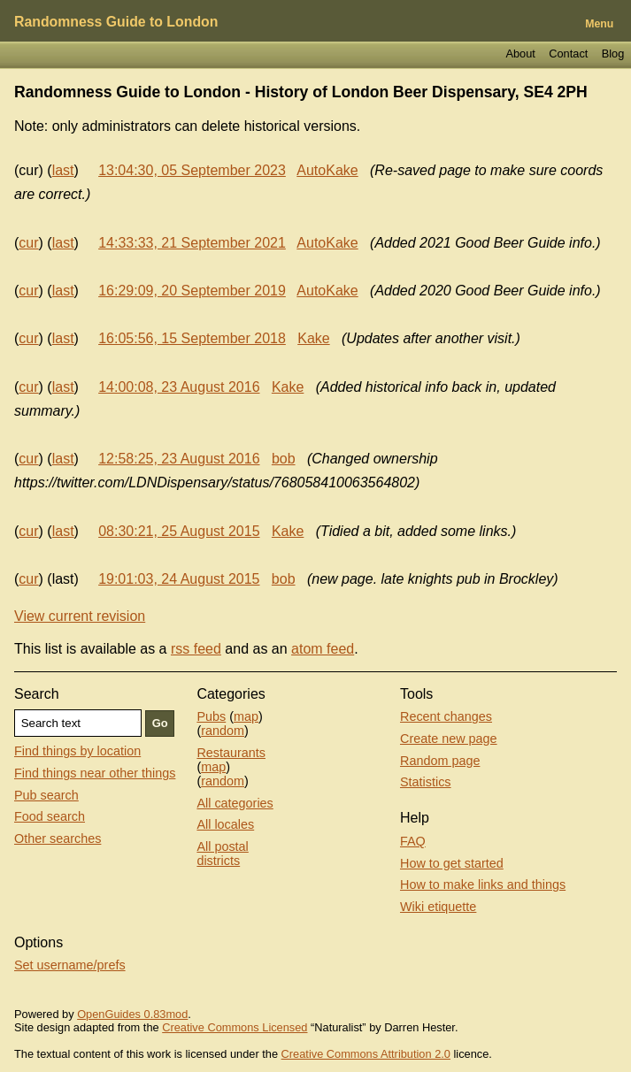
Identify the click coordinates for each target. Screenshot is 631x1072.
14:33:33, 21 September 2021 (192, 242)
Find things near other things (94, 773)
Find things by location (77, 751)
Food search (49, 816)
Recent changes (446, 716)
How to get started (452, 863)
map (246, 716)
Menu (599, 24)
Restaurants (230, 753)
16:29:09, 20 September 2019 (192, 290)
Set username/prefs (70, 965)
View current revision (79, 616)
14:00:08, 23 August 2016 (178, 386)
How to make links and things (483, 884)
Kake (313, 338)
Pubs (211, 716)
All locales (225, 824)
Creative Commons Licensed (234, 1027)
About (520, 53)
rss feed (196, 648)
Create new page (448, 738)
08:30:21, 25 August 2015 (178, 531)
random (222, 731)
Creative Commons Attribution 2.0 (365, 1054)
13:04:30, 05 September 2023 (192, 170)
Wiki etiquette (438, 907)
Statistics (425, 782)
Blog (613, 53)
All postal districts (222, 853)
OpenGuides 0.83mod (132, 1014)
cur (28, 242)
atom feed (322, 648)
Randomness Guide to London (116, 21)
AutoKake (327, 170)
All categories (234, 803)
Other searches (57, 838)
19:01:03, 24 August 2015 (178, 578)
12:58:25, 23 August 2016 (178, 458)
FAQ (413, 841)
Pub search (46, 795)
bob (284, 458)
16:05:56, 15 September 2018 (192, 338)
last (63, 170)
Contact (568, 53)
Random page (440, 761)
